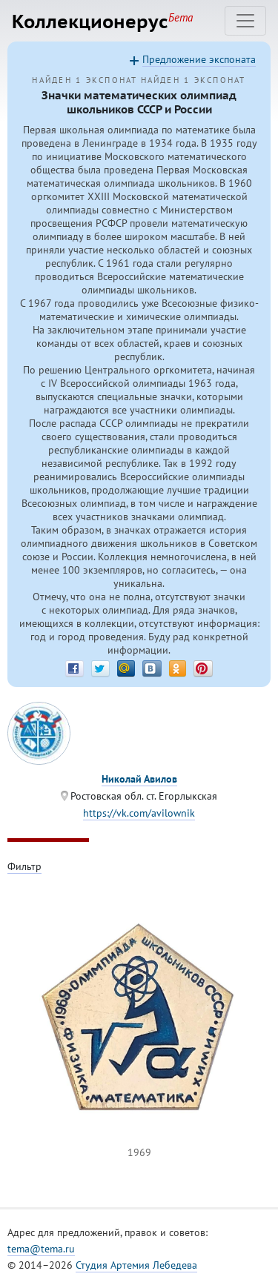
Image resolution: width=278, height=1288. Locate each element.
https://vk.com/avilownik (139, 813)
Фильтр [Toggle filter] (24, 866)
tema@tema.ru (41, 1248)
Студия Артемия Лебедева (136, 1265)
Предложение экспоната (199, 59)
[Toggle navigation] (245, 21)
